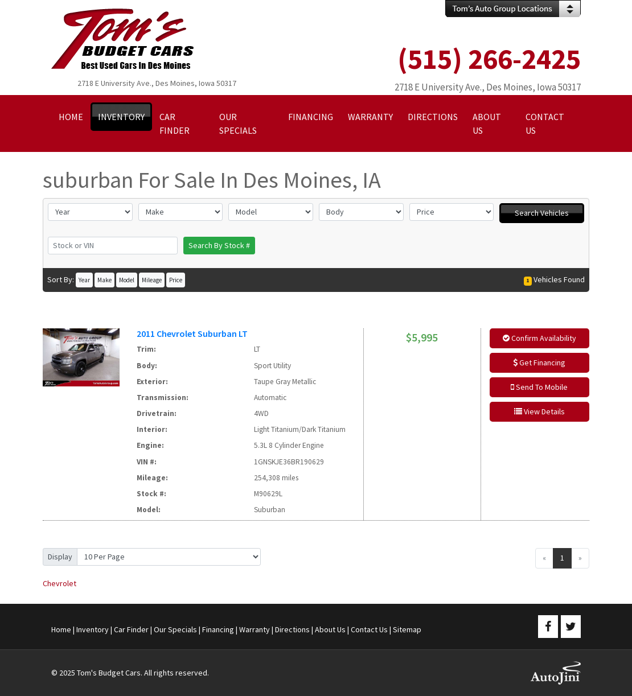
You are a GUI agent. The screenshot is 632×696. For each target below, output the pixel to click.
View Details (539, 411)
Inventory (92, 629)
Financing (218, 629)
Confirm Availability (539, 338)
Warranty (254, 629)
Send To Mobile (539, 387)
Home (61, 629)
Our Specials (175, 629)
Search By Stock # (219, 245)
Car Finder (131, 629)
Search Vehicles (542, 213)
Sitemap (407, 629)
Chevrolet (59, 583)
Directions (292, 629)
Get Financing (539, 362)
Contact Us (369, 629)
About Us (330, 629)
